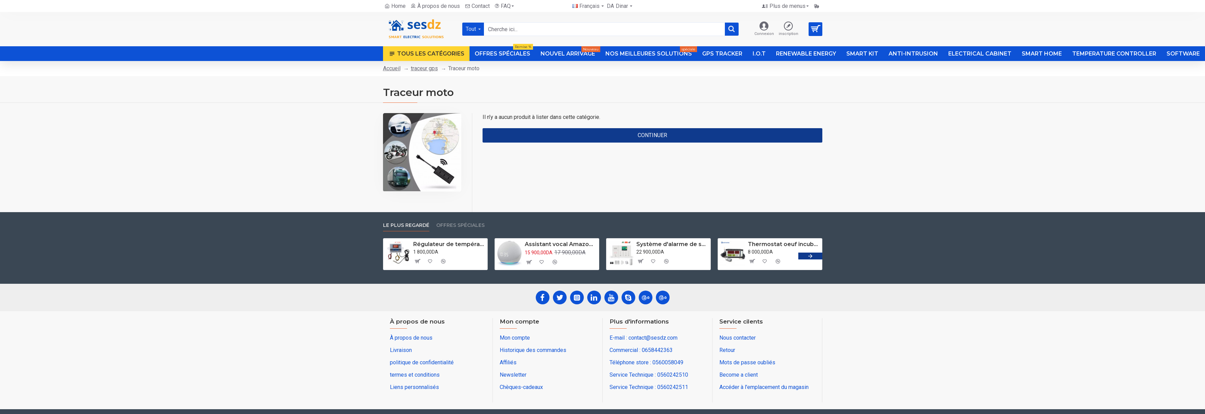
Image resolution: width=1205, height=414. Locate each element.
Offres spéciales (460, 225)
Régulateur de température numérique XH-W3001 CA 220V (449, 244)
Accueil (392, 68)
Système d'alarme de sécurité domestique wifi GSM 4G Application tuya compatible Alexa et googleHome (672, 244)
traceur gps (424, 68)
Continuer (652, 135)
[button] (810, 256)
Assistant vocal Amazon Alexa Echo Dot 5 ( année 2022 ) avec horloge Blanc (560, 244)
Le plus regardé (406, 225)
